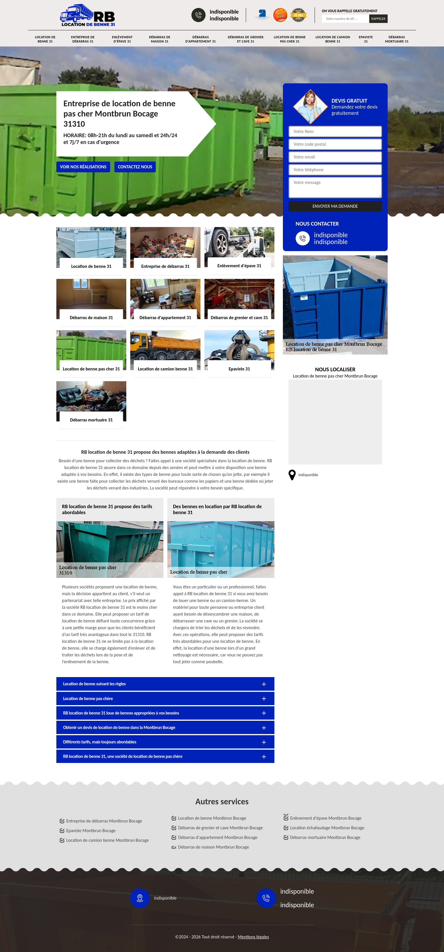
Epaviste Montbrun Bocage (91, 830)
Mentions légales (253, 937)
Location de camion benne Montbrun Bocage (107, 840)
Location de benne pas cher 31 (290, 39)
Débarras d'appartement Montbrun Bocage (217, 837)
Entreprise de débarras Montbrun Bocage (104, 821)
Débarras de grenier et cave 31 (246, 39)
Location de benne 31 (45, 39)
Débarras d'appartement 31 (200, 39)
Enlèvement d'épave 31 (122, 39)
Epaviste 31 (366, 39)
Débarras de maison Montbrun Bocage (213, 847)
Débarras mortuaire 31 (397, 39)
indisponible (224, 11)
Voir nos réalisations (83, 166)
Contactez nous (135, 166)
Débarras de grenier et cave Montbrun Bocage (220, 827)
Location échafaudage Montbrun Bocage (327, 827)
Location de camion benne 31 (332, 39)
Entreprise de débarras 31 (83, 39)
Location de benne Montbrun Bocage (212, 818)
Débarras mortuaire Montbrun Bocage (325, 837)
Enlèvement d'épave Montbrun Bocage (326, 818)
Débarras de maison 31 (159, 39)
